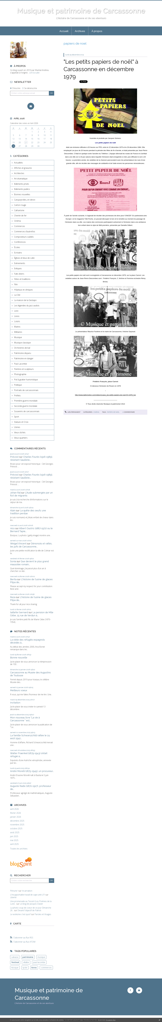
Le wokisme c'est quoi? (20, 914)
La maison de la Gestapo (25, 300)
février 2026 (15, 813)
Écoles (17, 247)
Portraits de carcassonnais (26, 390)
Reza (12, 597)
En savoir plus (110, 1020)
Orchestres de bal (22, 347)
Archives (80, 31)
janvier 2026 (15, 817)
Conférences (20, 242)
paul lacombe (39, 962)
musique (41, 957)
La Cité (17, 295)
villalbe (26, 962)
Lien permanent (72, 412)
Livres (16, 316)
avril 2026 (14, 809)
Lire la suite (34, 72)
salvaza (14, 957)
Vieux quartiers (20, 437)
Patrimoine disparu (22, 353)
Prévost (14, 457)
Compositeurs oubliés (24, 236)
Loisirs (17, 321)
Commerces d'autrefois (24, 231)
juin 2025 (14, 836)
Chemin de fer (20, 215)
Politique (18, 384)
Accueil (63, 31)
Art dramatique (20, 178)
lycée (25, 967)
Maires (17, 326)
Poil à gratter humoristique (26, 379)
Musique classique (22, 342)
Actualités (18, 162)
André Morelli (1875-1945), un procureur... (32, 771)
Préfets (17, 395)
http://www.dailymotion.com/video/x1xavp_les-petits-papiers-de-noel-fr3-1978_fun (105, 395)
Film (16, 284)
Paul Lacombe (20, 363)
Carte (17, 923)
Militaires (18, 332)
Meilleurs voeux (18, 690)
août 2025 (14, 832)
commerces (46, 967)
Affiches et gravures (23, 168)
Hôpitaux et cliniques (23, 289)
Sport (16, 416)
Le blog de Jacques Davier (31, 903)
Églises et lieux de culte (24, 258)
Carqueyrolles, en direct (24, 199)
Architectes (19, 173)
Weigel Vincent (18, 543)
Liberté (13, 897)
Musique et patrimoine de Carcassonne (81, 11)
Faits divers (19, 273)
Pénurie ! (14, 890)
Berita (13, 579)
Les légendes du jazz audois (26, 305)
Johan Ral (15, 492)
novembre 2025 (17, 824)
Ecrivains (18, 252)
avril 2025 (14, 844)
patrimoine (27, 957)
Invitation (15, 702)
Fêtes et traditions (22, 279)
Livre (16, 310)
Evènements (19, 263)
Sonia (13, 561)
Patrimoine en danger (23, 358)
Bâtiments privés (21, 184)
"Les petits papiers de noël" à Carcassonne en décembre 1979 (101, 69)
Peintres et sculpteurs (24, 369)
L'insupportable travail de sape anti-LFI (27, 894)
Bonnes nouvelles (22, 194)
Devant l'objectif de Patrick (29, 910)
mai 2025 (14, 840)
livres (34, 967)
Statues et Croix (21, 422)
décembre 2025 (17, 820)
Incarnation (27, 890)
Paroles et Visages (43, 914)
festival (15, 962)
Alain (12, 510)
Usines (17, 427)
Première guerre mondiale (25, 400)
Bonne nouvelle (18, 657)
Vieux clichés (19, 432)
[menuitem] (64, 30)
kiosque (14, 967)
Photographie (20, 374)
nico (12, 528)
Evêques (18, 268)
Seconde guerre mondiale (25, 406)
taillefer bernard (19, 612)
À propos (97, 31)
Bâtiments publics (22, 189)
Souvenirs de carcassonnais (26, 411)
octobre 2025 (16, 828)
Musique (18, 337)
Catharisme (19, 210)
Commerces (19, 226)
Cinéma (17, 220)
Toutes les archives (18, 848)
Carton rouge (20, 205)
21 (26, 142)
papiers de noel (113, 412)
